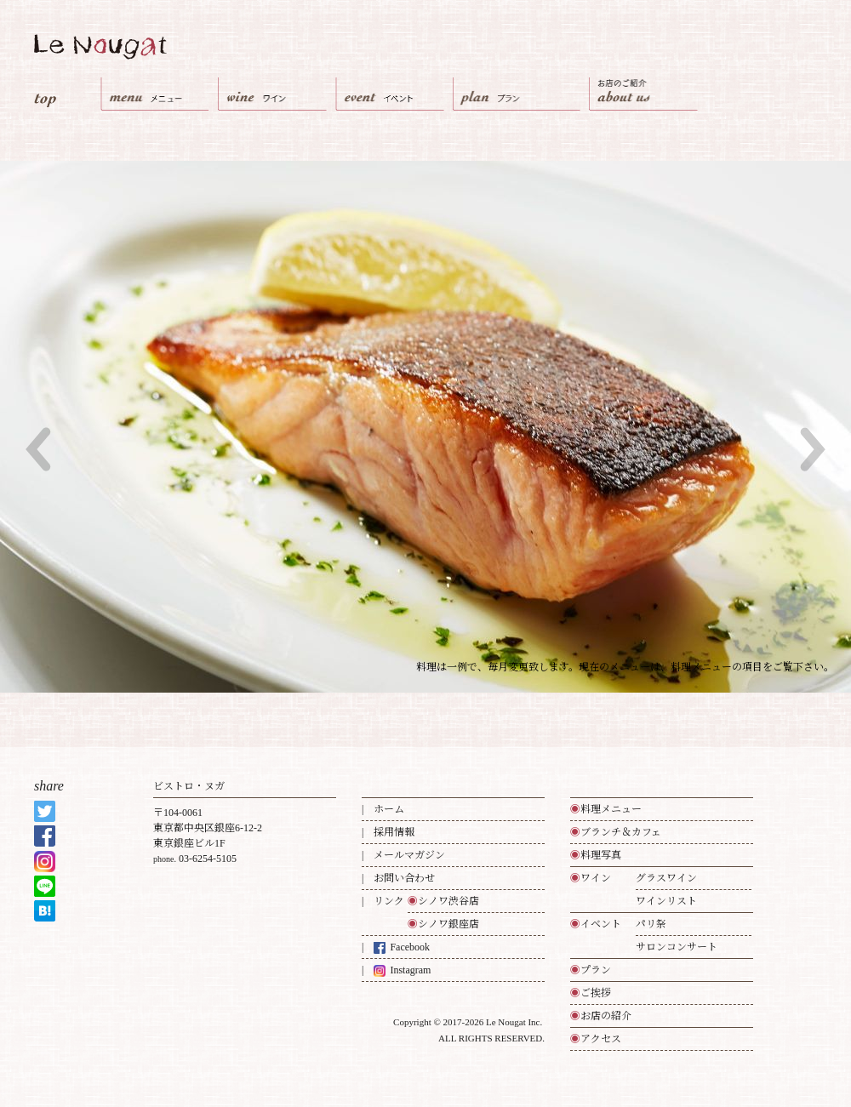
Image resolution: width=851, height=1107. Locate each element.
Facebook (402, 947)
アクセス (595, 1039)
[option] (425, 427)
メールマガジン (409, 855)
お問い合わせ (404, 878)
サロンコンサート (676, 947)
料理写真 (595, 855)
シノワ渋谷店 (443, 901)
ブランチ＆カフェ (615, 832)
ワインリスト (666, 901)
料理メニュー (606, 809)
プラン (590, 970)
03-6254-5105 (208, 858)
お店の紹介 (600, 1016)
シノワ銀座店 (443, 924)
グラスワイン (666, 878)
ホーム (389, 809)
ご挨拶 (590, 993)
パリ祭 (651, 924)
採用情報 (394, 832)
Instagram (402, 970)
